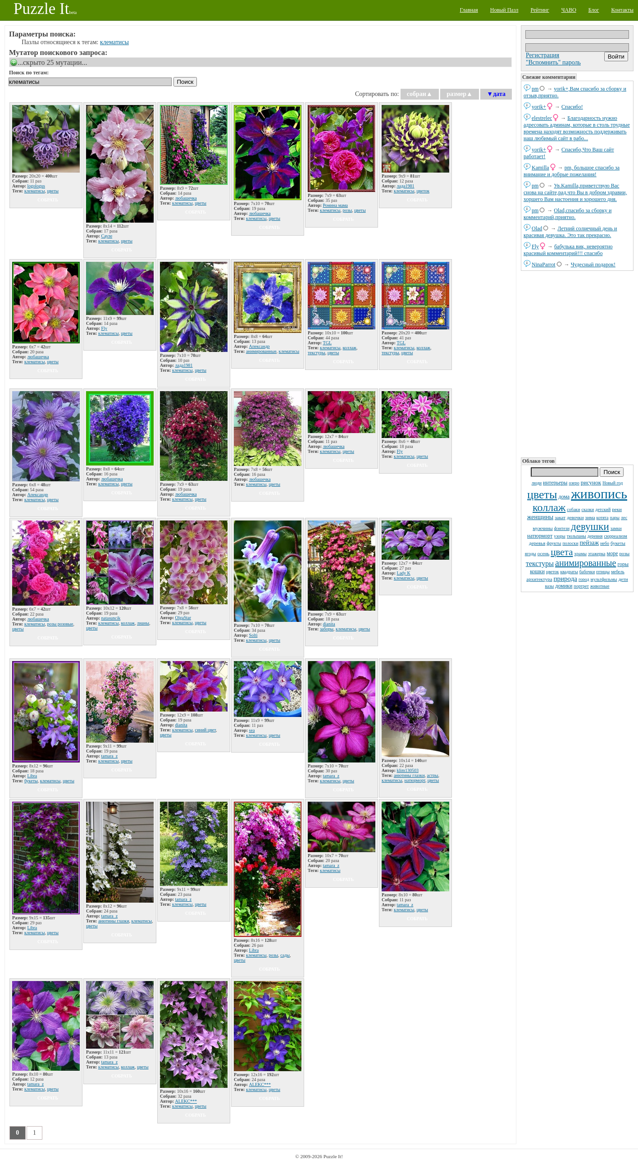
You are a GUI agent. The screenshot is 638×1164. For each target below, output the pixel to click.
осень (544, 553)
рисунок (591, 482)
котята (603, 517)
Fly (535, 246)
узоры (559, 536)
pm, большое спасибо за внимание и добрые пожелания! (572, 171)
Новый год (612, 482)
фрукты (554, 543)
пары (615, 517)
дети (623, 579)
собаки (573, 509)
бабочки (587, 571)
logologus (36, 185)
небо (604, 543)
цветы (542, 494)
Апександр (259, 346)
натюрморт (539, 536)
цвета (562, 552)
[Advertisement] (577, 363)
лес (624, 517)
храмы (580, 553)
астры (432, 775)
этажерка (597, 553)
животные (600, 586)
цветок (552, 571)
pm (535, 89)
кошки (537, 571)
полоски (570, 543)
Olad (537, 228)
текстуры (540, 563)
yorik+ (539, 107)
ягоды (530, 553)
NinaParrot (544, 264)
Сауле (107, 235)
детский (603, 509)
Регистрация (542, 55)
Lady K (403, 573)
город (584, 579)
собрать (47, 199)
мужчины (542, 528)
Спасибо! (572, 107)
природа (565, 578)
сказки (588, 509)
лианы (143, 623)
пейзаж (589, 542)
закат (560, 517)
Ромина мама (335, 205)
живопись (599, 493)
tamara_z (109, 755)
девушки (590, 526)
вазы (549, 586)
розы (624, 553)
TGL (327, 342)
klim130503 (408, 770)
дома (564, 496)
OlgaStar (183, 617)
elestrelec (542, 118)
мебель (617, 571)
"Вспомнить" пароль (553, 62)
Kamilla (540, 167)
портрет (581, 586)
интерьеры (555, 482)
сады (285, 955)
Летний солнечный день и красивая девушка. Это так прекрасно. (570, 231)
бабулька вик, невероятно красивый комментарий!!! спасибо (568, 249)
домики (563, 586)
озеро (574, 482)
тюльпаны (576, 536)
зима (590, 517)
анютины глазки (409, 775)
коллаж (549, 507)
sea (252, 730)
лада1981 (406, 185)
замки (616, 528)
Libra (32, 775)
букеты (618, 543)
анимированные (585, 563)
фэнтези (562, 528)
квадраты (569, 571)
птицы (603, 571)
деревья (537, 543)
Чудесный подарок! (593, 264)
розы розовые (60, 623)
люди (537, 482)
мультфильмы (604, 579)
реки (617, 509)
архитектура (539, 579)
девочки (575, 517)
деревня (595, 536)
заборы (326, 628)
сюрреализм (615, 536)
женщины (540, 517)
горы (623, 564)
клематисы (114, 42)
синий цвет (205, 729)
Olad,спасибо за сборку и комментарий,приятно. (567, 213)
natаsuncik (111, 618)
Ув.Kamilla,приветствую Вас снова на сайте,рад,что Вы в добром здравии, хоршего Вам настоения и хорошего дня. (575, 192)
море (612, 553)
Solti (253, 635)
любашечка (186, 198)
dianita (329, 623)
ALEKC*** (186, 1101)
